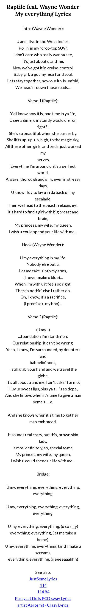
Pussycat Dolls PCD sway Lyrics (43, 598)
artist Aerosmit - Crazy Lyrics (43, 604)
